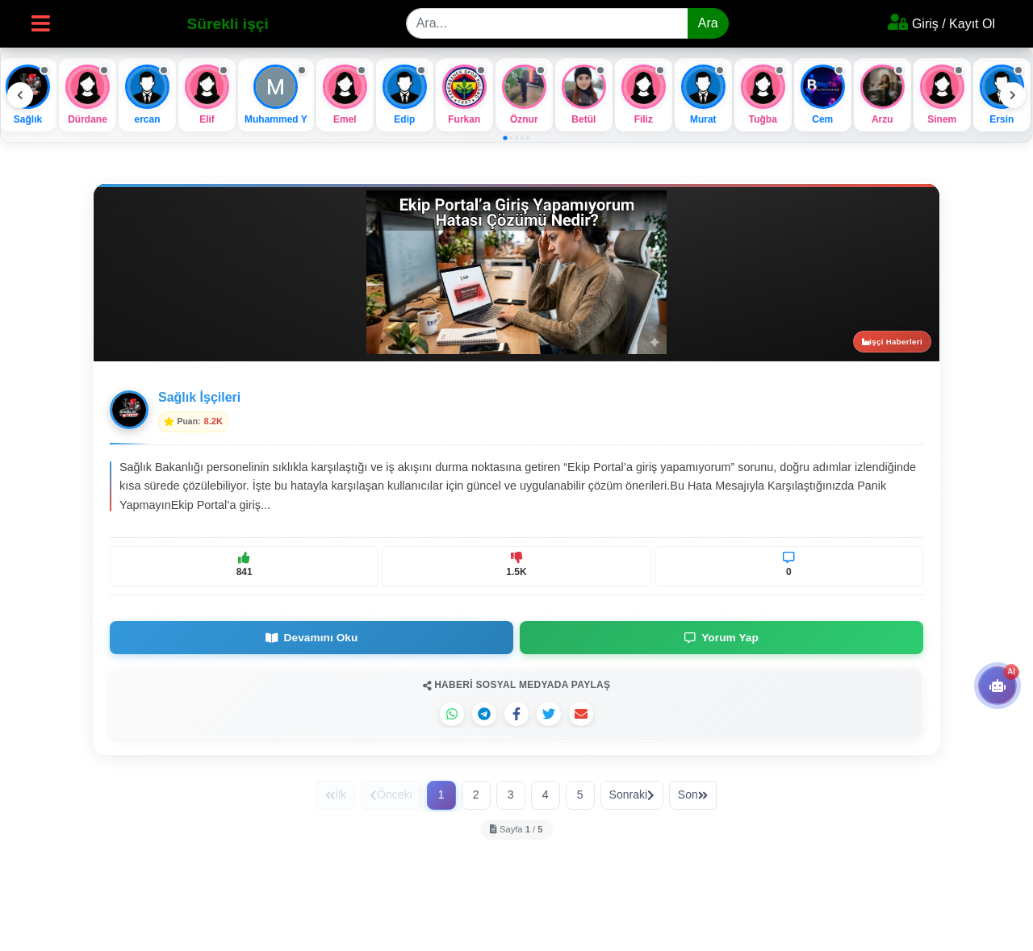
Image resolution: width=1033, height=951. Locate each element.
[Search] (547, 23)
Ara (708, 23)
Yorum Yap (721, 638)
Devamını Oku (312, 638)
